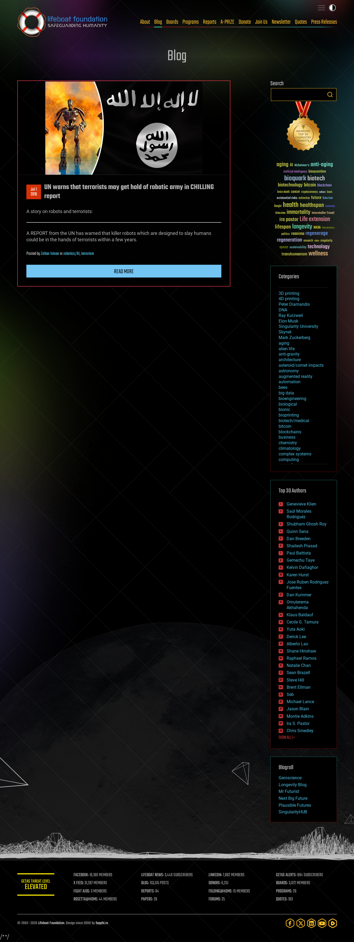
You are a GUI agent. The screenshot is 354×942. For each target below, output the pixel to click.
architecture (290, 359)
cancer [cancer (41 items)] (295, 192)
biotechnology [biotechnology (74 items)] (290, 185)
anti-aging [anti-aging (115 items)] (322, 164)
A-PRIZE (227, 22)
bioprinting (289, 415)
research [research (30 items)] (308, 241)
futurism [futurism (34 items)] (328, 198)
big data (286, 392)
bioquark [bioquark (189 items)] (295, 178)
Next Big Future (293, 798)
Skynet (285, 332)
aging (284, 343)
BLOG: (145, 883)
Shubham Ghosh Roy (307, 524)
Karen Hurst (298, 574)
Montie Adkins (300, 716)
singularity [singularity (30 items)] (326, 241)
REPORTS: (147, 891)
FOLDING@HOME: (220, 891)
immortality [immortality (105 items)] (298, 212)
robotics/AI (71, 253)
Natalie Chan (299, 665)
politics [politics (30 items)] (285, 234)
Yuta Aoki (296, 629)
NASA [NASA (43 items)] (317, 228)
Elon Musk (288, 321)
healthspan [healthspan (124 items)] (312, 205)
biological (288, 404)
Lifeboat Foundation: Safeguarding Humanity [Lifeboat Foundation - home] (62, 22)
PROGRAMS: (284, 891)
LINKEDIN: (215, 875)
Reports (209, 22)
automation (289, 381)
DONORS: (215, 883)
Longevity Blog (293, 784)
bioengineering (292, 398)
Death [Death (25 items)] (329, 192)
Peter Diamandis (294, 304)
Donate (245, 22)
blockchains (290, 431)
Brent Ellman (299, 687)
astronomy (289, 370)
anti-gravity (289, 354)
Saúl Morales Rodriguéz (299, 514)
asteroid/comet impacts (301, 365)
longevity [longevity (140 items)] (302, 226)
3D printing (289, 293)
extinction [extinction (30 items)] (304, 198)
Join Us (261, 22)
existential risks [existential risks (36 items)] (287, 198)
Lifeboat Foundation (51, 923)
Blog (158, 22)
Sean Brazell (298, 672)
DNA (283, 309)
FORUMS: (215, 899)
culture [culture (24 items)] (322, 192)
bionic (284, 409)
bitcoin (285, 426)
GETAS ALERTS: (286, 875)
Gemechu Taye (301, 560)
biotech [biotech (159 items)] (316, 178)
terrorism (87, 253)
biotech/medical (294, 420)
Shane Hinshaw (301, 651)
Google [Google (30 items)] (278, 206)
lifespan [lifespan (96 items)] (283, 227)
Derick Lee (296, 636)
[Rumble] (332, 923)
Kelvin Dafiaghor (302, 567)
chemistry (288, 442)
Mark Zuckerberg (294, 337)
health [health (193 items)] (291, 205)
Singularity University (298, 326)
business (287, 437)
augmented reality (295, 376)
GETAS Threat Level (36, 885)
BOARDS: (282, 883)
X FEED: (79, 883)
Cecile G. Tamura (303, 622)
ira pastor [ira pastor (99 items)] (288, 220)
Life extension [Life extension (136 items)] (315, 219)
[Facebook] (290, 923)
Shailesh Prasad (302, 545)
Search (330, 94)
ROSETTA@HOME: (86, 899)
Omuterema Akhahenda (298, 605)
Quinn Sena (297, 531)
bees (283, 387)
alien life (287, 348)
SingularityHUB (293, 811)
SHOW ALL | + (287, 737)
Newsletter (281, 22)
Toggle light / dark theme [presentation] (332, 7)
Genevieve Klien (301, 504)
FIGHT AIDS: (82, 891)
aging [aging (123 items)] (282, 164)
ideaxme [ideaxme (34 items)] (280, 213)
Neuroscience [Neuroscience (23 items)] (328, 228)
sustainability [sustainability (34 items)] (298, 248)
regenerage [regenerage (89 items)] (317, 233)
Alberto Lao (297, 643)
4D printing (289, 298)
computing (289, 459)
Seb (290, 694)
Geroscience (290, 777)
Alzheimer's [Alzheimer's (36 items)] (301, 166)
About (145, 22)
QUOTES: (281, 899)
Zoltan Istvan (50, 253)
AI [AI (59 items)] (291, 165)
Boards (172, 22)
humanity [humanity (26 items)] (330, 206)
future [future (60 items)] (316, 197)
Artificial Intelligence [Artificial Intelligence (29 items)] (295, 172)
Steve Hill (295, 680)
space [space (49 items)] (283, 247)
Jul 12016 (33, 192)
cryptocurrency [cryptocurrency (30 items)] (309, 192)
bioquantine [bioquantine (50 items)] (317, 171)
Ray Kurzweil (291, 315)
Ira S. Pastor (298, 723)
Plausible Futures (295, 805)
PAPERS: (147, 899)
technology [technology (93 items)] (319, 247)
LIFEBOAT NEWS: (152, 875)
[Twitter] (300, 923)
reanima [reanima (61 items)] (297, 233)
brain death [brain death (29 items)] (283, 192)
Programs (190, 22)
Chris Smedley (300, 730)
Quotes (301, 22)
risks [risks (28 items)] (316, 240)
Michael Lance (300, 701)
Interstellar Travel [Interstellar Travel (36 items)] (323, 213)
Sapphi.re (102, 923)
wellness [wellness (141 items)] (318, 253)
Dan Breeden (299, 538)
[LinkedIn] (311, 923)
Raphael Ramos (301, 658)
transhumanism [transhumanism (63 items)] (294, 254)
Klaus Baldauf (300, 614)
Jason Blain (298, 708)
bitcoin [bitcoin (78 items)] (310, 185)
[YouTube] (322, 923)
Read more (124, 271)
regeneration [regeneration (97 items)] (289, 240)
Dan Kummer (299, 594)
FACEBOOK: (81, 875)
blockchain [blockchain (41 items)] (324, 185)
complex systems (295, 453)
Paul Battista (299, 553)
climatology (290, 448)
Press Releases (324, 22)
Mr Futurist (289, 791)
